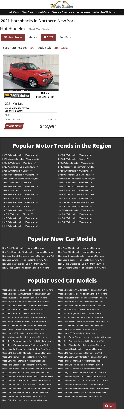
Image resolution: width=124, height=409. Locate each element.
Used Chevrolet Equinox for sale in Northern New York (83, 376)
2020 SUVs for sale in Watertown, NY (75, 206)
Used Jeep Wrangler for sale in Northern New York (25, 345)
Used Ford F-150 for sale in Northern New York (79, 361)
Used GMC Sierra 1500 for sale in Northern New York (26, 353)
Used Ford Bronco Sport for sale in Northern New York (27, 369)
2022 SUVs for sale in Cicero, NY (17, 190)
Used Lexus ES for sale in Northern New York (79, 333)
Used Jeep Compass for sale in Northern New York (81, 341)
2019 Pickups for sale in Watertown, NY (20, 218)
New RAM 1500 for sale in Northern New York (23, 248)
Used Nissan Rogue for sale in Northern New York (81, 313)
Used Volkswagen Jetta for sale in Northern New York (26, 294)
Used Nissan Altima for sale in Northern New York (80, 317)
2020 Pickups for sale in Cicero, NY (18, 210)
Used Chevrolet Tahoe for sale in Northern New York (82, 384)
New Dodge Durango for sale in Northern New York (25, 268)
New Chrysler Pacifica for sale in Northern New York (82, 268)
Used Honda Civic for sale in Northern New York (80, 349)
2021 (48, 37)
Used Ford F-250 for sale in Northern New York (79, 369)
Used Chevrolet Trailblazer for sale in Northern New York (28, 384)
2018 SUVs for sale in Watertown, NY (75, 218)
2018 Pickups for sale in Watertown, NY (20, 222)
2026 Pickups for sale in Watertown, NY (20, 155)
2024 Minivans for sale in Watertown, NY (76, 179)
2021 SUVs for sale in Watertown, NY (75, 198)
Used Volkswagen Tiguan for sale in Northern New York (27, 290)
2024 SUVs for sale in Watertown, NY (75, 171)
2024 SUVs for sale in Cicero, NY (17, 171)
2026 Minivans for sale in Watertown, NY (20, 159)
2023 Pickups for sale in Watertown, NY (20, 186)
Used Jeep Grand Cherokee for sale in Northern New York (84, 337)
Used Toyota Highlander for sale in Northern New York (82, 298)
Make (33, 37)
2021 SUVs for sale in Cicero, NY (17, 198)
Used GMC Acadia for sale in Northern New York (80, 353)
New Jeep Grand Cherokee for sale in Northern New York (28, 256)
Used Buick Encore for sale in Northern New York (24, 400)
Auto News (83, 12)
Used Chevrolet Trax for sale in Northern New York (25, 392)
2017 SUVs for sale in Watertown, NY (75, 222)
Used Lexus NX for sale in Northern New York (23, 333)
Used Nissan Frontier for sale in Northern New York (25, 321)
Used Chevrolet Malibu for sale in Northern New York (26, 388)
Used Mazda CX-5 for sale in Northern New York (24, 325)
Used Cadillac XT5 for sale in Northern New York (24, 396)
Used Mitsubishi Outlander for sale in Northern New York (84, 321)
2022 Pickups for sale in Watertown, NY (20, 194)
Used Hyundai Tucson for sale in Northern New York (26, 349)
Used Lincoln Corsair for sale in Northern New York (25, 329)
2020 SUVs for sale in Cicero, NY (17, 206)
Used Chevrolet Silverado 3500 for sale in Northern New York (83, 389)
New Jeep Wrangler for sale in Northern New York (25, 260)
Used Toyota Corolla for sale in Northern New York (25, 305)
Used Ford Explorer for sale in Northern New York (80, 365)
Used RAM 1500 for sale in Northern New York (23, 309)
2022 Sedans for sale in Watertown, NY (76, 194)
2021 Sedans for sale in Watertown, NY (76, 202)
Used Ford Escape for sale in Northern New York (24, 365)
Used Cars (43, 12)
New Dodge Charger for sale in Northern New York (81, 264)
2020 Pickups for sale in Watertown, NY (76, 210)
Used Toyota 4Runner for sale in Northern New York (81, 305)
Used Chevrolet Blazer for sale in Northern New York (82, 392)
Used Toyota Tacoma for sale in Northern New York (25, 302)
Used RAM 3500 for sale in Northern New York (23, 313)
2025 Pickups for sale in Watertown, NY (76, 163)
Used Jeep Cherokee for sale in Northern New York (81, 345)
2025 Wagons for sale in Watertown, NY (20, 167)
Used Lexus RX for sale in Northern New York (79, 329)
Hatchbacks (13, 37)
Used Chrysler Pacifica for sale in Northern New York (82, 372)
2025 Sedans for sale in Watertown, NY (76, 167)
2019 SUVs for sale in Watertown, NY (75, 214)
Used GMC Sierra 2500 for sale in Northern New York (82, 357)
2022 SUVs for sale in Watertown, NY (75, 190)
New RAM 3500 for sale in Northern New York (79, 252)
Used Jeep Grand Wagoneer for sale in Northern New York (29, 341)
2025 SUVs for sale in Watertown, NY (19, 163)
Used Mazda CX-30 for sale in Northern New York (80, 325)
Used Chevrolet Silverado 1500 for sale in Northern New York (27, 377)
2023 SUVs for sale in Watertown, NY (75, 182)
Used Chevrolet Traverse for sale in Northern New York (83, 380)
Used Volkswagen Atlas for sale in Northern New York (82, 290)
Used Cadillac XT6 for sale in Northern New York (80, 396)
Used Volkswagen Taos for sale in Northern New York (82, 294)
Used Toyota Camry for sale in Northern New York (81, 302)
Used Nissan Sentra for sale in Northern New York (25, 317)
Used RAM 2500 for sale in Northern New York (79, 309)
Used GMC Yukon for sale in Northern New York (24, 361)
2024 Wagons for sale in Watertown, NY (76, 175)
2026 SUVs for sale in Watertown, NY (75, 155)
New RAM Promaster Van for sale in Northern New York (27, 252)
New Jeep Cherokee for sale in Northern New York (25, 264)
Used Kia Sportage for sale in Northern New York (24, 337)
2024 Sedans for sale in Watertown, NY (20, 179)
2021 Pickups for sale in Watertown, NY (20, 202)
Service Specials (63, 12)
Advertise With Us (104, 12)
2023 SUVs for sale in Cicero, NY (17, 182)
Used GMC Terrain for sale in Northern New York (24, 357)
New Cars (27, 12)
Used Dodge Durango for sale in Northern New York (25, 372)
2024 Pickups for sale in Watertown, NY (20, 175)
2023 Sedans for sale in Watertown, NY (76, 186)
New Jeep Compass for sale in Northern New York (81, 256)
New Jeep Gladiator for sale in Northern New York (81, 260)
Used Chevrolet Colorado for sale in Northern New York (27, 380)
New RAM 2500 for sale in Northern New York (79, 248)
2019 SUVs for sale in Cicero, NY (17, 214)
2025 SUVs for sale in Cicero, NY (73, 159)
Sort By (65, 37)
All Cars (14, 12)
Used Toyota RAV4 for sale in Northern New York (24, 298)
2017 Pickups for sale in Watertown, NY (20, 226)
